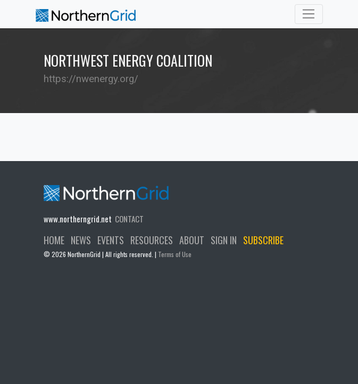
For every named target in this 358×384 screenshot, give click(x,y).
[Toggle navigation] (309, 14)
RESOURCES (151, 240)
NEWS (81, 240)
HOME (54, 240)
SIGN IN (224, 240)
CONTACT (129, 219)
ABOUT (191, 240)
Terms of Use (175, 254)
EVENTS (110, 240)
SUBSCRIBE (263, 240)
